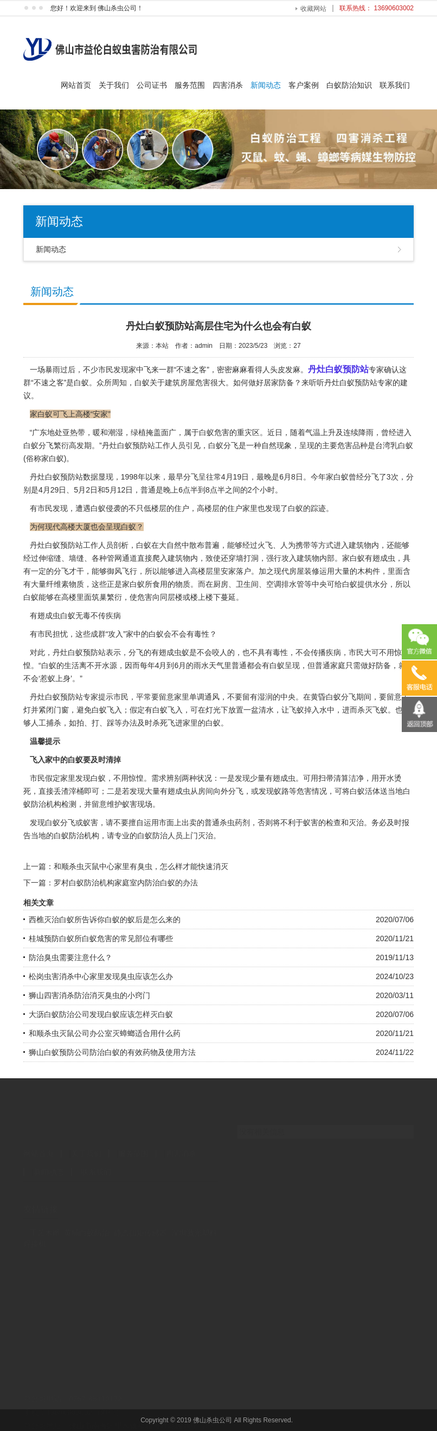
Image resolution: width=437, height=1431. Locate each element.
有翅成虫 (380, 558)
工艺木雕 (45, 1212)
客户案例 (303, 85)
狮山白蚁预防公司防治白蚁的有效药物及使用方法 (112, 1052)
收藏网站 (313, 8)
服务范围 (190, 85)
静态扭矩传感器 (140, 1212)
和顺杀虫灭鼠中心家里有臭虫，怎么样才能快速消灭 (141, 866)
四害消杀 (228, 85)
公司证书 (152, 85)
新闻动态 (265, 85)
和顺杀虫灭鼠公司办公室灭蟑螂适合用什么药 (105, 1033)
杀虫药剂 (235, 822)
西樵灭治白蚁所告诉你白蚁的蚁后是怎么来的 (105, 919)
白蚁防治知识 (349, 85)
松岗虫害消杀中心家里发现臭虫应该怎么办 (101, 976)
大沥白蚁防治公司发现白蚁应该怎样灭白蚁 (101, 1014)
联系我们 (395, 85)
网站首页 (76, 85)
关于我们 (114, 85)
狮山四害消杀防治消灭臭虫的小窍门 (89, 995)
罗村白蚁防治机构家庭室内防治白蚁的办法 (126, 882)
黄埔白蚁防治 (87, 1212)
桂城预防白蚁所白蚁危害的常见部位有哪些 (101, 938)
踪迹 (318, 508)
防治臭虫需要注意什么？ (70, 957)
